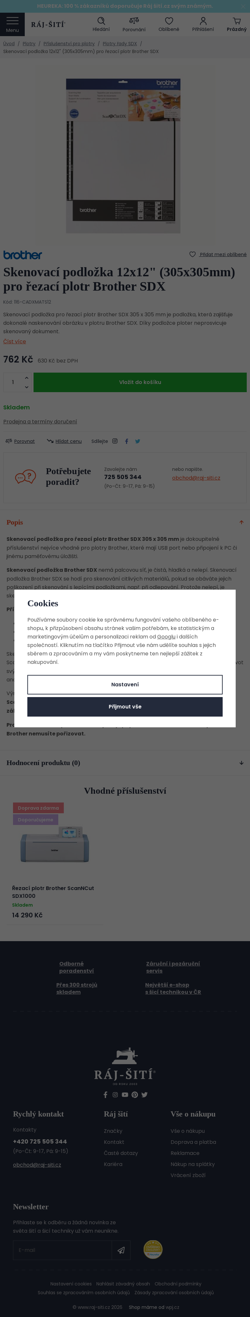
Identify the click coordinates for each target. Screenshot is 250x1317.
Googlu (166, 636)
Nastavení (125, 684)
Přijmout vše (125, 706)
